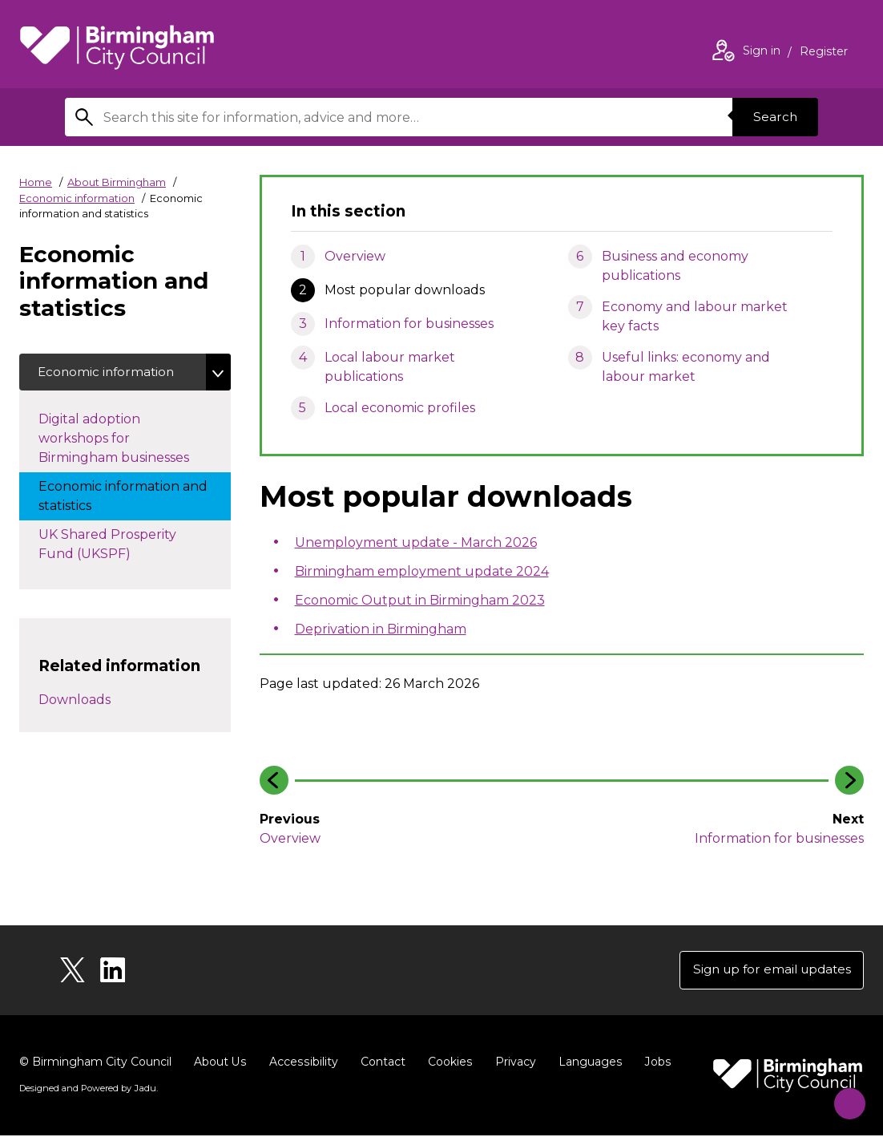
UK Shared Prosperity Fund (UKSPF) (107, 545)
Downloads (74, 701)
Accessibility (302, 1063)
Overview (355, 256)
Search (773, 116)
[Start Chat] (843, 1097)
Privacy (512, 1063)
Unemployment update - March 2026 (416, 542)
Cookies (447, 1063)
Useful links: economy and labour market (686, 367)
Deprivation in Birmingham (380, 629)
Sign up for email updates (767, 970)
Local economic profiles (400, 407)
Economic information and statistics (123, 497)
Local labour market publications (390, 367)
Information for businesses (409, 323)
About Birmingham (116, 182)
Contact (380, 1063)
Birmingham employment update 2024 (422, 571)
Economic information (77, 198)
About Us (220, 1063)
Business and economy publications (675, 266)
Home (35, 182)
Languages (587, 1063)
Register (824, 52)
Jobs (654, 1063)
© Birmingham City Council (95, 1063)
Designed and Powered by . (87, 1089)
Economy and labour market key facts (695, 316)
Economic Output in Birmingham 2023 (420, 600)
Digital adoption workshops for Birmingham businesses (129, 440)
